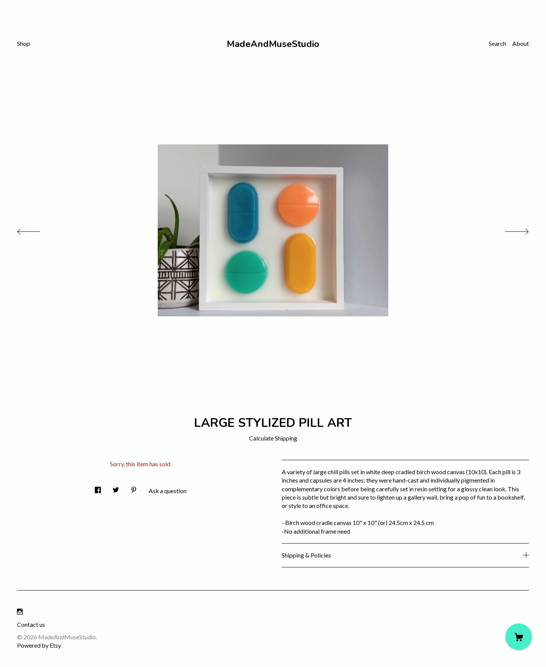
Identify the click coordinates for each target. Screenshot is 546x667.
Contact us (31, 624)
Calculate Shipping (273, 438)
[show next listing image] (510, 229)
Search (497, 43)
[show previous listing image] (36, 229)
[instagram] (20, 611)
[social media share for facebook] (98, 487)
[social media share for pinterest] (134, 487)
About (520, 43)
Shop (23, 43)
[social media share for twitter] (116, 487)
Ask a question (168, 490)
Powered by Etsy (39, 645)
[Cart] (518, 636)
